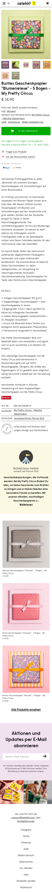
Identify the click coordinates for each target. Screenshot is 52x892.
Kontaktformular (26, 821)
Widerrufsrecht (26, 855)
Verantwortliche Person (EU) (29, 418)
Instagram (26, 830)
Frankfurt (34, 468)
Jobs (26, 874)
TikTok (26, 836)
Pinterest (26, 842)
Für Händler (26, 868)
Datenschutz (26, 862)
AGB (26, 849)
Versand (11, 111)
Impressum (26, 887)
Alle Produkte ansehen (26, 709)
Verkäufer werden (26, 881)
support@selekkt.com (23, 817)
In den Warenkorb (28, 131)
